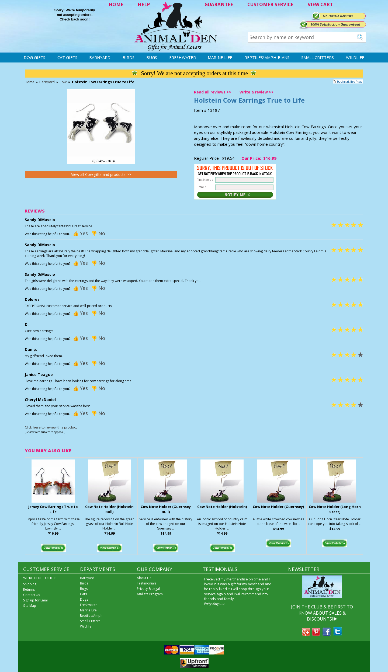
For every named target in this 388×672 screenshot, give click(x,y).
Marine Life (220, 57)
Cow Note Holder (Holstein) (222, 506)
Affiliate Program (150, 594)
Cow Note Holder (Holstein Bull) (109, 509)
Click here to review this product (51, 427)
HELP (144, 4)
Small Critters (317, 57)
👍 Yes (80, 233)
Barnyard (99, 57)
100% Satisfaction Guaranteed (335, 24)
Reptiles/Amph (91, 615)
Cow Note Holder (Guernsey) (278, 506)
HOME (116, 4)
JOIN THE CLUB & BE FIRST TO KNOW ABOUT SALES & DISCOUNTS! (322, 613)
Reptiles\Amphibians (266, 57)
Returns (29, 589)
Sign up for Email (35, 600)
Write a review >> (257, 92)
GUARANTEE (219, 4)
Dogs (84, 599)
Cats (83, 594)
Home (29, 81)
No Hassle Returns (338, 15)
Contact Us (31, 595)
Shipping (29, 584)
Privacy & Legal (148, 588)
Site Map (29, 605)
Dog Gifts (34, 57)
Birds (128, 57)
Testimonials (146, 583)
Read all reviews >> (212, 92)
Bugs (151, 57)
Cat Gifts (67, 57)
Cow (63, 81)
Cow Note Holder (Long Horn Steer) (335, 509)
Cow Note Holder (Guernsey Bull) (166, 509)
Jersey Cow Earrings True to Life (53, 509)
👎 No (98, 233)
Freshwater (182, 57)
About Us (144, 578)
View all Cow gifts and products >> (101, 174)
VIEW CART (320, 4)
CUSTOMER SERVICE (270, 4)
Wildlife (355, 57)
